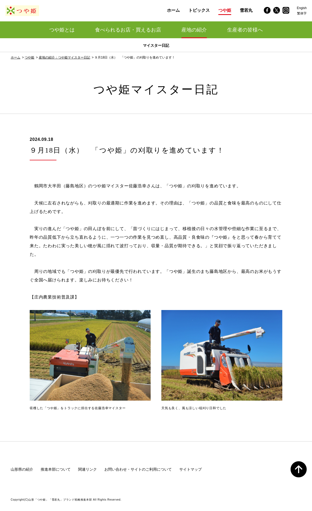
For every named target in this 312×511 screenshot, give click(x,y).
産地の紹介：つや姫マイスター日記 (64, 57)
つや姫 (29, 57)
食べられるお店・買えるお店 (128, 30)
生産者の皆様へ (245, 30)
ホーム (15, 57)
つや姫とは (62, 30)
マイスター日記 (156, 45)
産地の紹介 (194, 30)
